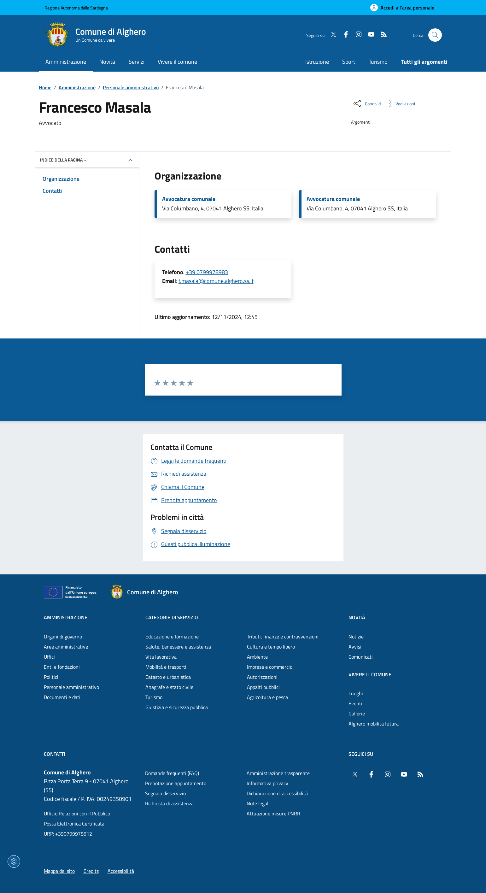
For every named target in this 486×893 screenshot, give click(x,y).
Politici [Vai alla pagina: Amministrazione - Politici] (51, 677)
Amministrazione (77, 87)
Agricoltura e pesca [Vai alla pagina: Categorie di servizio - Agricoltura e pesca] (267, 697)
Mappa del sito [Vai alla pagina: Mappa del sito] (59, 871)
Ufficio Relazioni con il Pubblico (77, 813)
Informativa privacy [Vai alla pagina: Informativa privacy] (267, 783)
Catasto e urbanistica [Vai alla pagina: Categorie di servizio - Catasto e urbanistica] (168, 677)
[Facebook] (343, 35)
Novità (356, 617)
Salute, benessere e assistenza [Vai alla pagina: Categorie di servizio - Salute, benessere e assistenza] (178, 646)
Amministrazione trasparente (278, 773)
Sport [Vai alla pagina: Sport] (348, 61)
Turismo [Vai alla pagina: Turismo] (378, 61)
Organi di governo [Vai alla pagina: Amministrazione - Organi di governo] (63, 636)
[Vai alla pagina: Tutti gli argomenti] (420, 62)
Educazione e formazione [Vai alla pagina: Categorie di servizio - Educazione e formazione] (172, 636)
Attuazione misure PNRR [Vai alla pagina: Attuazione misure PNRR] (273, 813)
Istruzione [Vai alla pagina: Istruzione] (317, 61)
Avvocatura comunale (188, 199)
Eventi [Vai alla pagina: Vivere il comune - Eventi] (355, 703)
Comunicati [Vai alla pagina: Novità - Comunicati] (360, 657)
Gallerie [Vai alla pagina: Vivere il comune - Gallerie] (356, 713)
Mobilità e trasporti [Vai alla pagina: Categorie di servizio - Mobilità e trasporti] (165, 667)
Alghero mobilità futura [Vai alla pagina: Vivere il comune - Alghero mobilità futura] (373, 723)
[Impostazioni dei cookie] (14, 861)
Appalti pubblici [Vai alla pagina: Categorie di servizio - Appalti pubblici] (263, 687)
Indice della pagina (64, 159)
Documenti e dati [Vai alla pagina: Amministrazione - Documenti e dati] (62, 697)
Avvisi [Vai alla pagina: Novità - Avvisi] (354, 646)
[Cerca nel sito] (435, 35)
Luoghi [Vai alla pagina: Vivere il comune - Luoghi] (355, 693)
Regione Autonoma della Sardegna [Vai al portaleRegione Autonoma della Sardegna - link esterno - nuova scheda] (76, 7)
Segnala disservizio (165, 793)
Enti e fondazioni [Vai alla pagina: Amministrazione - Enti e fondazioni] (62, 667)
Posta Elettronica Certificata (74, 823)
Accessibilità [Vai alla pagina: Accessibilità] (121, 871)
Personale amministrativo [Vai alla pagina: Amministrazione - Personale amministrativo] (71, 687)
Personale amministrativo (131, 87)
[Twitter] (331, 35)
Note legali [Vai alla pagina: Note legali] (258, 803)
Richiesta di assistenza (169, 803)
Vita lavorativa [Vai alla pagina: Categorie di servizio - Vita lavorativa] (161, 657)
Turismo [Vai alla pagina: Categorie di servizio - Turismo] (153, 697)
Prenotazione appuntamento (175, 783)
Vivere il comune (369, 674)
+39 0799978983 (207, 272)
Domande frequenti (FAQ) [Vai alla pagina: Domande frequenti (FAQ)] (172, 773)
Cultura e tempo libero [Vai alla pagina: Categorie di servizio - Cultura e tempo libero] (271, 646)
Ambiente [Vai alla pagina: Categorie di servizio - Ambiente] (257, 657)
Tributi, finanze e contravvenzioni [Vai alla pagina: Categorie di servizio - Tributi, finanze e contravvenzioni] (283, 636)
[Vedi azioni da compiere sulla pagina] (400, 103)
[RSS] (381, 35)
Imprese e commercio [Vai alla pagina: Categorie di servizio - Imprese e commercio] (269, 667)
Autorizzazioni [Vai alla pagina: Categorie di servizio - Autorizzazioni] (262, 677)
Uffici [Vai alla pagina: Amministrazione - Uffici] (49, 657)
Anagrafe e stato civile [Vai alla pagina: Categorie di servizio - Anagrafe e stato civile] (169, 687)
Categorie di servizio (171, 617)
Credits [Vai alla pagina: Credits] (91, 871)
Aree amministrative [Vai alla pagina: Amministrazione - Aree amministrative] (66, 646)
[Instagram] (356, 35)
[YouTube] (368, 35)
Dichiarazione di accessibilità (277, 793)
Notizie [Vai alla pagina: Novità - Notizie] (356, 636)
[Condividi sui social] (367, 103)
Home (45, 87)
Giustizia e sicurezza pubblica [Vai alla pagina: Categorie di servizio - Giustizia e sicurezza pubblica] (176, 707)
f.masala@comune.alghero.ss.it (216, 281)
